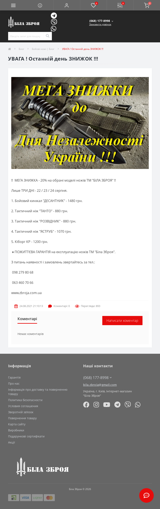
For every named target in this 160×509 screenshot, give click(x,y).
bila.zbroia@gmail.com (100, 385)
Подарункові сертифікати (26, 436)
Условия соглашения (23, 406)
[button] (66, 5)
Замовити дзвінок (100, 24)
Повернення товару (22, 418)
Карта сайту (16, 424)
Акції (11, 442)
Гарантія (14, 377)
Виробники (16, 430)
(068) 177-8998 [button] (97, 377)
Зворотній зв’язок (20, 412)
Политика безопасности (25, 400)
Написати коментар (122, 320)
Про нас (14, 383)
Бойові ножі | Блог (43, 49)
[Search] (47, 36)
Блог (21, 49)
